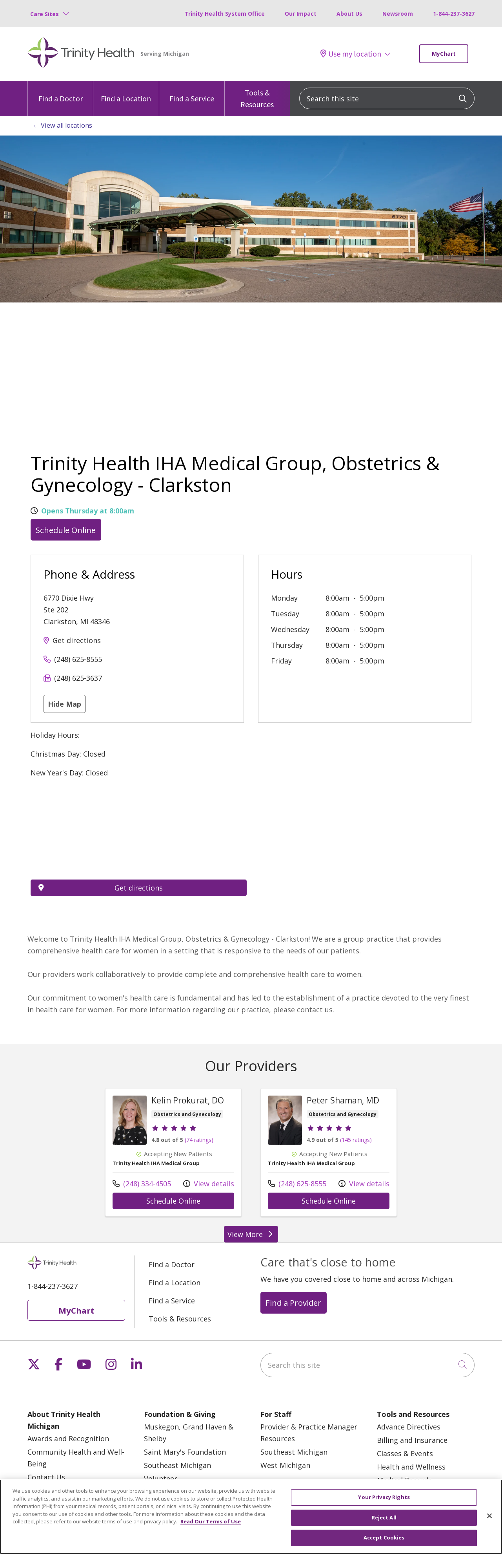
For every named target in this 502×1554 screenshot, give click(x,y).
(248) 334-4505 (142, 1183)
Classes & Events (405, 1453)
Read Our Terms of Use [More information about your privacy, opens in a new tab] (210, 1521)
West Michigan (285, 1465)
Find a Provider (293, 1302)
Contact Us (46, 1477)
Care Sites (44, 14)
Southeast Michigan (177, 1465)
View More (251, 1234)
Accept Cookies (384, 1537)
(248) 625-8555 (78, 659)
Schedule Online (66, 529)
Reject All (384, 1517)
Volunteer (160, 1478)
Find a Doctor (60, 92)
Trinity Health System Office (224, 13)
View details (208, 1183)
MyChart (444, 53)
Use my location (350, 54)
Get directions (77, 640)
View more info (173, 1152)
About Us (349, 13)
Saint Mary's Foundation (185, 1452)
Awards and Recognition (68, 1438)
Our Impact (300, 13)
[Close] (489, 1516)
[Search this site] (387, 98)
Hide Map (64, 704)
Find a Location (126, 92)
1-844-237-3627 (454, 13)
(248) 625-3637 (78, 678)
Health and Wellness (411, 1467)
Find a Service (192, 92)
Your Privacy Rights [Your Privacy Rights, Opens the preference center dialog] (383, 1497)
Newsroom (397, 13)
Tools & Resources (257, 95)
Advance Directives (408, 1426)
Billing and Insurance (412, 1440)
